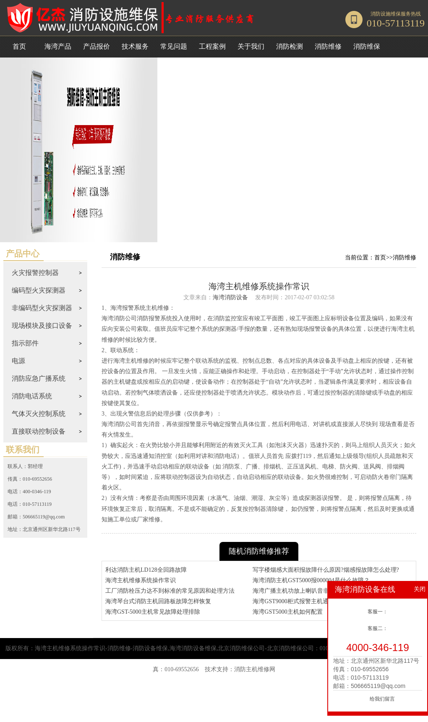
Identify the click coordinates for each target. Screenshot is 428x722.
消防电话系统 (32, 396)
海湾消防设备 (230, 297)
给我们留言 (382, 699)
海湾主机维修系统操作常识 (140, 580)
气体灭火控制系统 (38, 413)
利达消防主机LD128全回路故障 (146, 570)
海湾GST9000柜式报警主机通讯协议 (299, 601)
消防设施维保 (386, 14)
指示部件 (25, 343)
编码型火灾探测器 (38, 290)
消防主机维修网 (254, 669)
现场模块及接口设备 (42, 325)
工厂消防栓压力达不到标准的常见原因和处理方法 (170, 591)
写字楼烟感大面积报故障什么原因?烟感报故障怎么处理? (326, 570)
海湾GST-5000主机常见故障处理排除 (152, 612)
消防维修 (404, 257)
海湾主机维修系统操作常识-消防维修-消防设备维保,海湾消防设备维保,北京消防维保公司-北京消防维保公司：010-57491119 (194, 648)
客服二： (378, 628)
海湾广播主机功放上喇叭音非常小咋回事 (305, 591)
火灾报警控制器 (35, 272)
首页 (19, 46)
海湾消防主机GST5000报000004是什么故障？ (311, 580)
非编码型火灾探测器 (42, 307)
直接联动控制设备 (38, 431)
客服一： (378, 612)
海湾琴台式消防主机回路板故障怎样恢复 (158, 601)
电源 (18, 360)
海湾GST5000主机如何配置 (287, 612)
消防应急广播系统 (38, 378)
